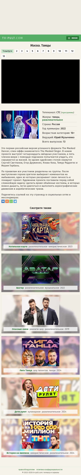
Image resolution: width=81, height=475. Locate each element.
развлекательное (52, 119)
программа (67, 112)
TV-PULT (12, 38)
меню (73, 38)
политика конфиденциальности (49, 470)
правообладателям (27, 470)
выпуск (7, 51)
